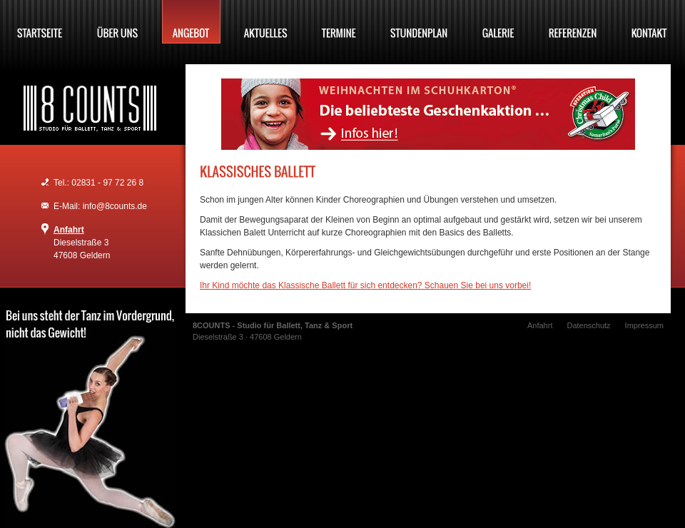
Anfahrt (69, 230)
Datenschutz (588, 325)
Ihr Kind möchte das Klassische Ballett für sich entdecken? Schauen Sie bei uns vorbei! (365, 285)
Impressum (644, 325)
